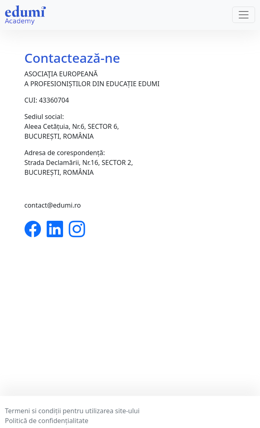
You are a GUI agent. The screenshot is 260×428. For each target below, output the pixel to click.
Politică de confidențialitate (46, 420)
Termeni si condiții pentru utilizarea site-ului (72, 410)
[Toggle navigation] (243, 15)
